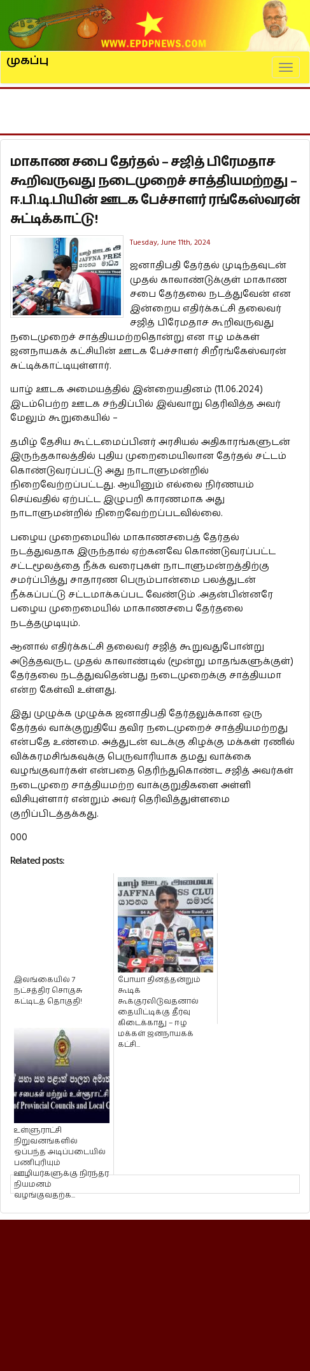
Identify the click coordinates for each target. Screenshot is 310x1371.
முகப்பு (27, 55)
